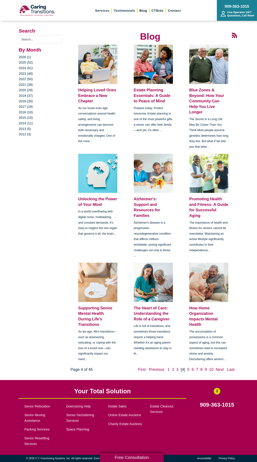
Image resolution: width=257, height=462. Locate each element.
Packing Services (36, 429)
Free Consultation (132, 457)
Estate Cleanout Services (161, 409)
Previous (156, 369)
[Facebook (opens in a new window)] (217, 391)
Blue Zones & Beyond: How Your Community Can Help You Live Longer (206, 101)
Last (230, 369)
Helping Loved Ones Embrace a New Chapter (97, 95)
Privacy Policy (227, 458)
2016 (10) (26, 112)
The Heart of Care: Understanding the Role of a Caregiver (152, 313)
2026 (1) (25, 57)
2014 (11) (26, 123)
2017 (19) (26, 106)
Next (220, 369)
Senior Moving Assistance (34, 417)
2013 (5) (25, 129)
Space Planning (77, 429)
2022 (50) (26, 79)
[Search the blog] (40, 39)
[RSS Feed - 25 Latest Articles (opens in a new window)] (234, 35)
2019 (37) (26, 95)
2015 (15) (26, 117)
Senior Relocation (37, 406)
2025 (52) (26, 62)
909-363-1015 (217, 405)
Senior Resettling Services (36, 441)
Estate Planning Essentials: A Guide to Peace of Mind (152, 95)
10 (211, 369)
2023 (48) (26, 73)
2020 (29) (26, 90)
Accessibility (204, 458)
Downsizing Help (78, 406)
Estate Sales (117, 406)
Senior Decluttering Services (80, 417)
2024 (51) (26, 68)
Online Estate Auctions (124, 415)
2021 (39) (26, 84)
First (142, 369)
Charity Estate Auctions (125, 424)
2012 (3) (25, 134)
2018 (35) (26, 101)
